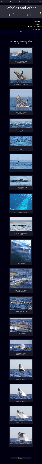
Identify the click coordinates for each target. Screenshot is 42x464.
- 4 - (23, 43)
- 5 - (26, 43)
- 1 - (15, 43)
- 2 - (18, 43)
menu (19, 1)
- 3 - (21, 43)
